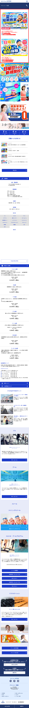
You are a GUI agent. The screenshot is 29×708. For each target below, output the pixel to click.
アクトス (6, 1)
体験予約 (14, 672)
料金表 (3, 694)
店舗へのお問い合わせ (19, 693)
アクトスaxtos (14, 678)
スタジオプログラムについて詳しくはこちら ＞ (14, 564)
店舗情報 (3, 693)
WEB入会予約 (14, 664)
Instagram (18, 681)
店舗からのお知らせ (5, 696)
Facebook (14, 681)
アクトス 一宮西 (5, 5)
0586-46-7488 (27, 5)
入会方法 (16, 694)
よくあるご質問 (18, 696)
